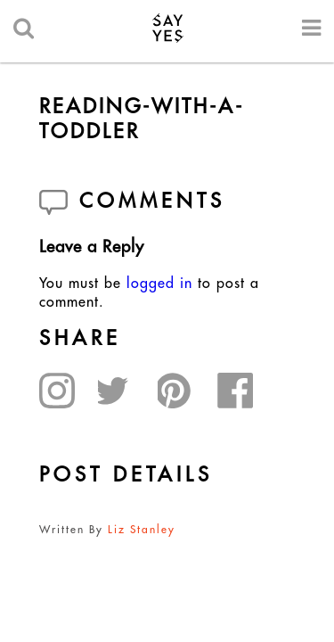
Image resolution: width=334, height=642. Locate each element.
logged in (159, 283)
